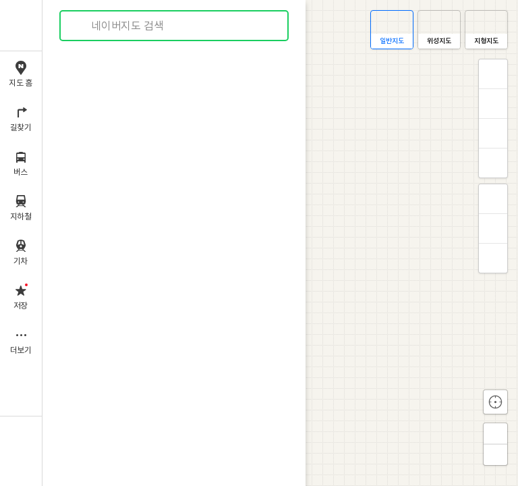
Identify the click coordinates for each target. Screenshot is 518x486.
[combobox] (174, 25)
